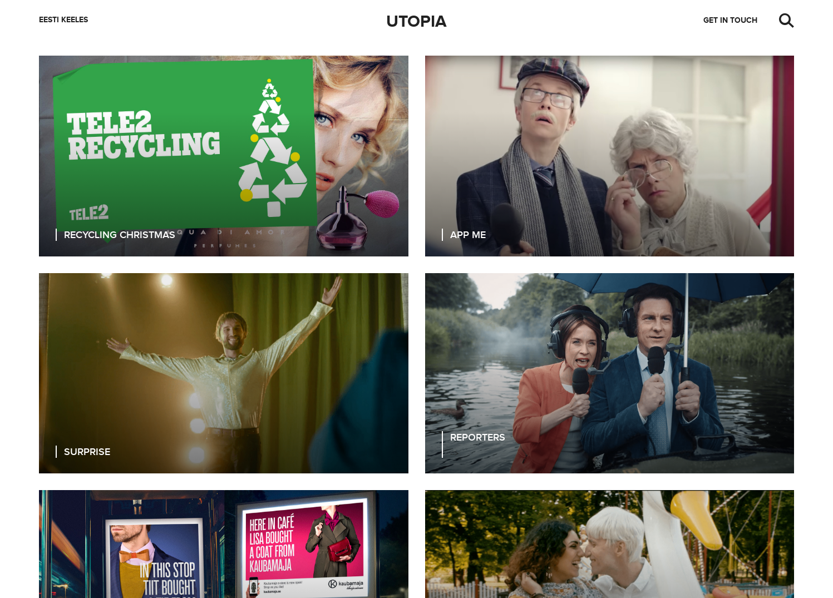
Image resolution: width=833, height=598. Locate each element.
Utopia (416, 22)
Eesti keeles (63, 19)
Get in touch (730, 20)
